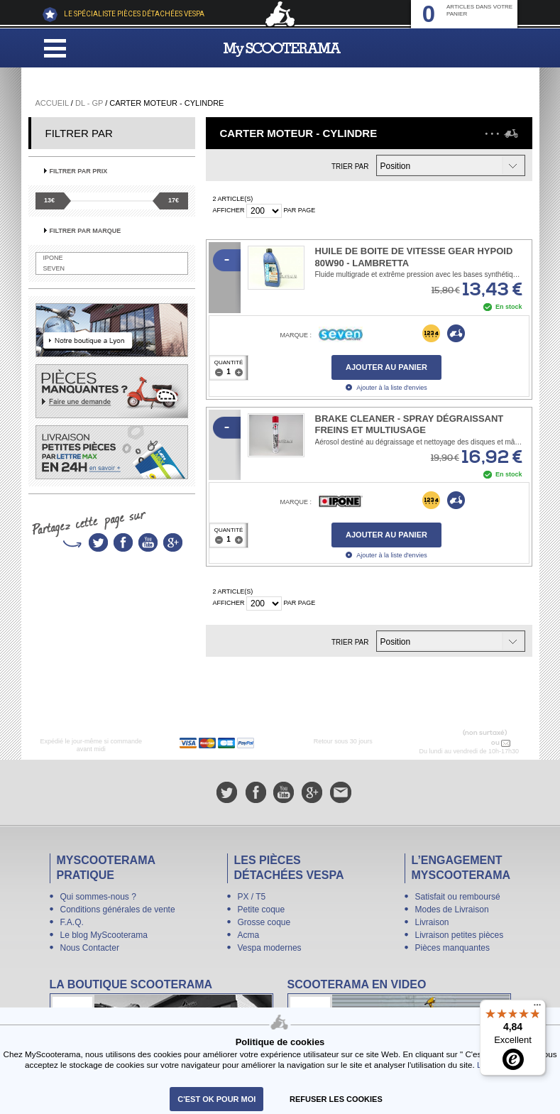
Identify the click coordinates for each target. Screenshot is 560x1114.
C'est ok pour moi (216, 1099)
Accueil (52, 103)
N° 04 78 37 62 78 (459, 742)
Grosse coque (264, 922)
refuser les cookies (336, 1099)
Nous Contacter (89, 948)
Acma (249, 935)
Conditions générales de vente (117, 909)
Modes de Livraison (452, 909)
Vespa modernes (270, 948)
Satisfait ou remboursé (457, 897)
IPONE (53, 257)
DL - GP (89, 103)
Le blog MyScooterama (104, 935)
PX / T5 (252, 897)
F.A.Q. (72, 922)
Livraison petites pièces (459, 935)
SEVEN (54, 268)
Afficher (229, 210)
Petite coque (261, 909)
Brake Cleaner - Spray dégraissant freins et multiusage (409, 424)
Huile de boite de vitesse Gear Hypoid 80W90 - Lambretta (414, 257)
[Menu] (537, 1008)
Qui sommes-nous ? (98, 897)
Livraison (432, 922)
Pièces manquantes (452, 948)
